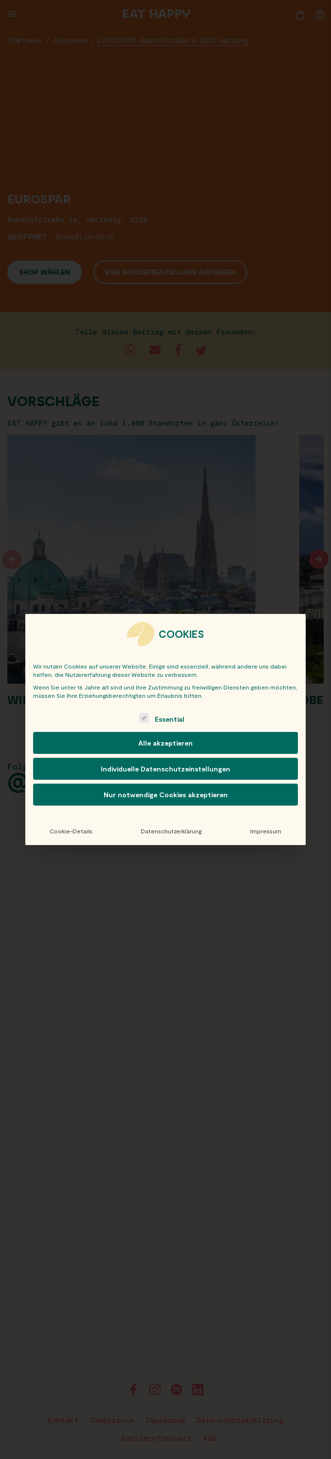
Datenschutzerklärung (171, 831)
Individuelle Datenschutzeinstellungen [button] (165, 769)
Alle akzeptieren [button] (165, 743)
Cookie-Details (71, 831)
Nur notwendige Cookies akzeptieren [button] (166, 794)
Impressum (265, 831)
